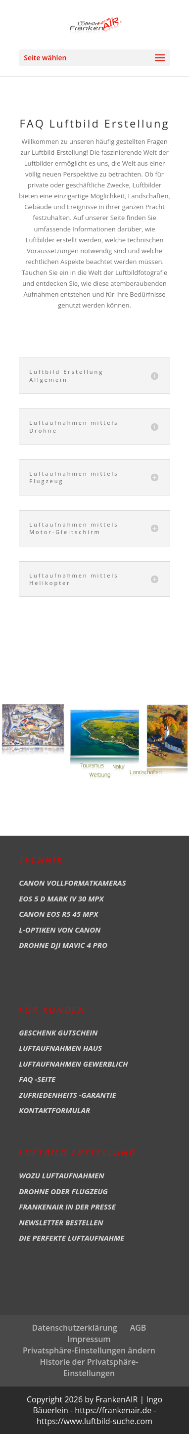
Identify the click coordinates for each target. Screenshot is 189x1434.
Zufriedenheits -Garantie (67, 1095)
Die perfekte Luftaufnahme (71, 1238)
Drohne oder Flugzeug (63, 1191)
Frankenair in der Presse (67, 1206)
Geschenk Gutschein (58, 1032)
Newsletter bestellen (61, 1222)
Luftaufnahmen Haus (60, 1048)
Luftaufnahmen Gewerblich (73, 1064)
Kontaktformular (54, 1110)
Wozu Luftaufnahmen (61, 1175)
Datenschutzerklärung (74, 1327)
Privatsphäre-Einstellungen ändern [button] (89, 1350)
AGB (138, 1327)
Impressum (88, 1339)
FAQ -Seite (37, 1079)
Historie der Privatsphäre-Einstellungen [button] (89, 1367)
